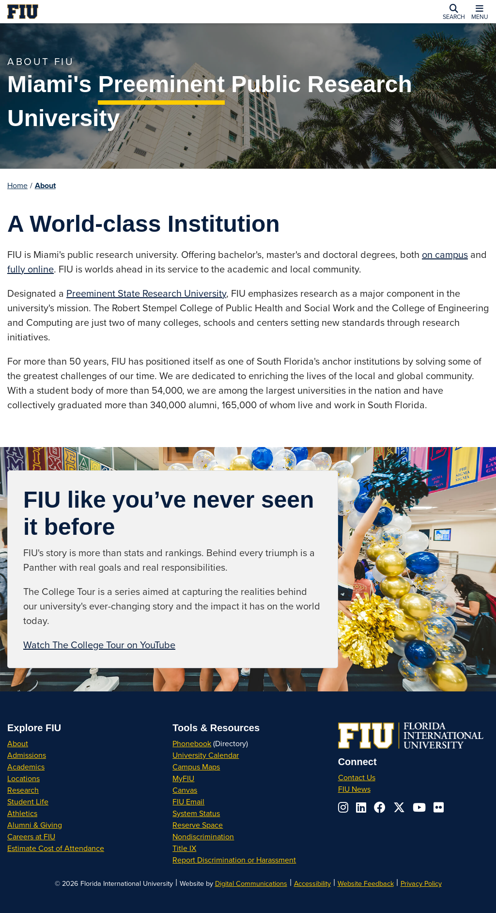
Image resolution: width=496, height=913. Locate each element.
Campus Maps (196, 766)
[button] (453, 11)
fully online (30, 269)
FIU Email (188, 801)
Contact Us (356, 777)
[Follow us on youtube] (419, 807)
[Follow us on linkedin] (361, 807)
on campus (445, 254)
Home (17, 185)
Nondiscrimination (203, 836)
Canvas (184, 790)
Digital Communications (251, 883)
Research (23, 790)
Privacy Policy (421, 883)
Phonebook (191, 743)
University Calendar (205, 755)
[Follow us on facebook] (379, 807)
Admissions (26, 755)
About (45, 185)
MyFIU (183, 778)
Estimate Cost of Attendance (55, 848)
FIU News (354, 789)
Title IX (184, 848)
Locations (23, 778)
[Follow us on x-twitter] (399, 807)
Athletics (22, 813)
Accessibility (312, 883)
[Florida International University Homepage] (107, 11)
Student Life (27, 801)
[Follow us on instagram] (343, 807)
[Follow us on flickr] (439, 807)
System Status (196, 813)
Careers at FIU (31, 836)
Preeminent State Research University (146, 293)
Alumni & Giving (34, 824)
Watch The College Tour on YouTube (99, 645)
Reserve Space (197, 824)
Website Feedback (366, 883)
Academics (26, 766)
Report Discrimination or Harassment (234, 859)
